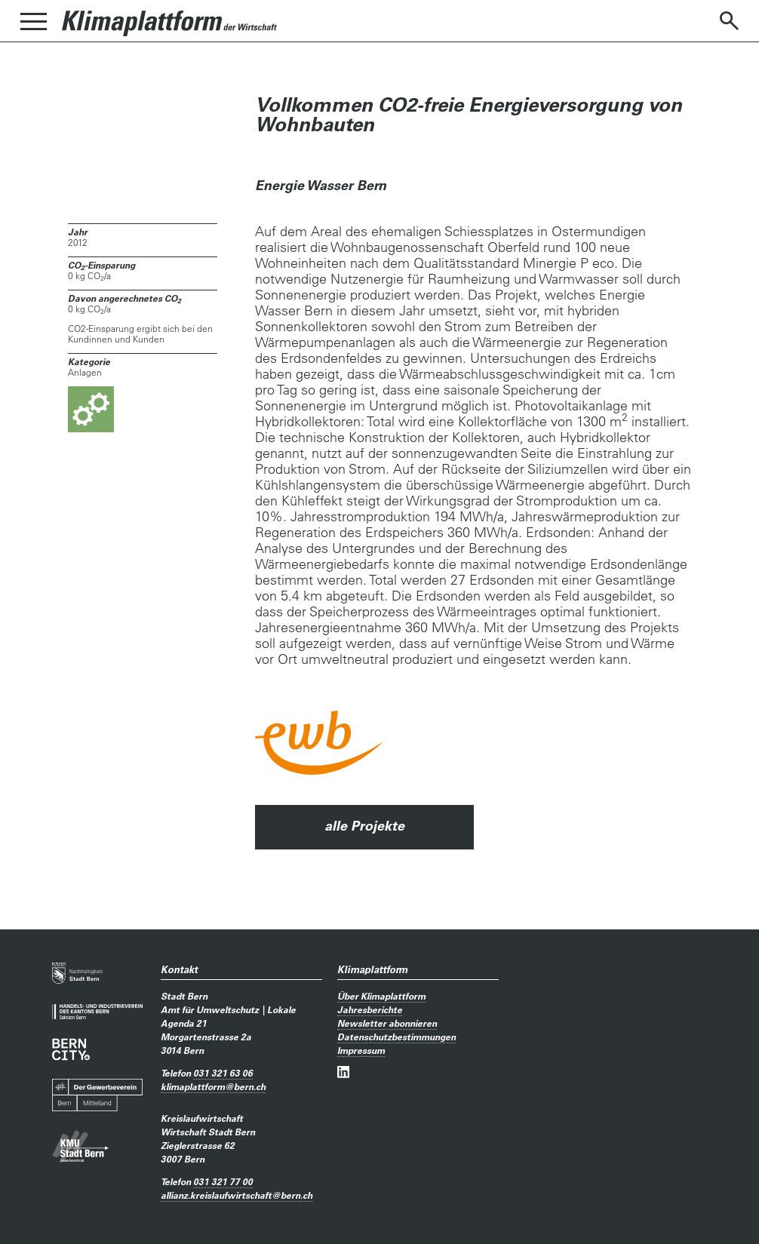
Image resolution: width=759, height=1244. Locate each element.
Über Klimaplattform (381, 996)
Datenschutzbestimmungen (396, 1037)
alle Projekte (364, 825)
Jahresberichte (369, 1009)
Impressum (361, 1050)
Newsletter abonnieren (387, 1023)
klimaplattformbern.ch (213, 1086)
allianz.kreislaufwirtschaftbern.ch (236, 1195)
